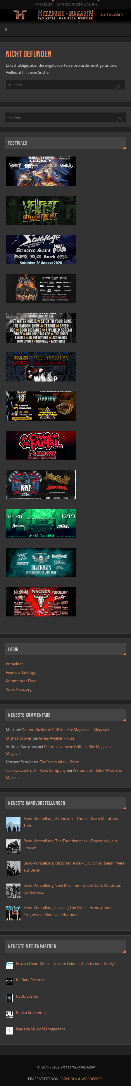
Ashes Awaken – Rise (56, 738)
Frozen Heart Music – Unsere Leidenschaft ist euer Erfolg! (66, 963)
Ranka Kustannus (31, 1012)
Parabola (68, 1078)
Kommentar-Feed (21, 680)
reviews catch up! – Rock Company (36, 770)
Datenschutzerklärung (77, 4)
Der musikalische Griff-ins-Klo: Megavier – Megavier (66, 729)
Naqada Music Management (40, 1029)
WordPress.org (19, 689)
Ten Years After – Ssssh (60, 761)
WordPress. (92, 1078)
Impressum (43, 4)
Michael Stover (19, 738)
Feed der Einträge (21, 672)
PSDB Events (27, 996)
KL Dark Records (30, 979)
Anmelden (15, 663)
